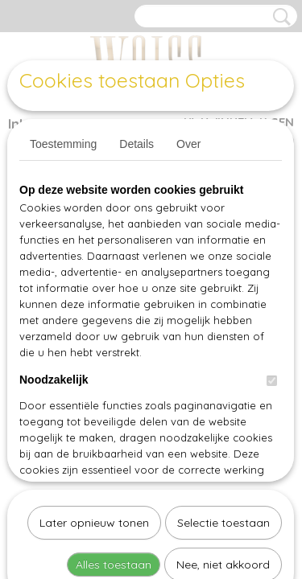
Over (188, 144)
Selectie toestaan (223, 357)
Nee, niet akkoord (223, 399)
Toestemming (63, 144)
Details (136, 144)
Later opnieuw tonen (94, 357)
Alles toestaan (113, 399)
